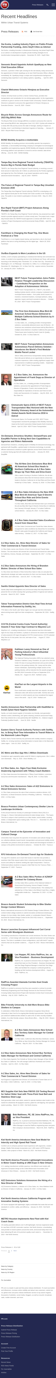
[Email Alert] (31, 31)
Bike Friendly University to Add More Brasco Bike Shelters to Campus (25, 1006)
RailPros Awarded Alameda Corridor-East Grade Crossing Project (24, 983)
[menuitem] (47, 5)
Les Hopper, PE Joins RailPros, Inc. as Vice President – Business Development (34, 955)
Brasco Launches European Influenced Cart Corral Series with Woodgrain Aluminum (25, 930)
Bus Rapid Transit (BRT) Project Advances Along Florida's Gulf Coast (25, 209)
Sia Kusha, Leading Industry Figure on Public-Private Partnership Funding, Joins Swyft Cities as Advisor (27, 45)
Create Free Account (8, 1348)
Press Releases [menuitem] (37, 5)
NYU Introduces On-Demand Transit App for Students (27, 854)
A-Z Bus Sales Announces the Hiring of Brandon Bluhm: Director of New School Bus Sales (24, 567)
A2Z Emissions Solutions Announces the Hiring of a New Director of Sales (26, 1181)
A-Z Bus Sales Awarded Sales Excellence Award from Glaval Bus (35, 521)
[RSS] (22, 31)
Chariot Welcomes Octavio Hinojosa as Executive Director (25, 91)
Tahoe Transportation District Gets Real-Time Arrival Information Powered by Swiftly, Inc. (26, 605)
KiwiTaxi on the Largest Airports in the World (33, 685)
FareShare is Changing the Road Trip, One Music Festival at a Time (25, 234)
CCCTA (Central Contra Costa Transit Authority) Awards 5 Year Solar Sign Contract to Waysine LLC (26, 625)
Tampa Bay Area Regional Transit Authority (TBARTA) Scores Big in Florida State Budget (27, 163)
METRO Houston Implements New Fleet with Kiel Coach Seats (24, 1220)
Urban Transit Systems (17, 22)
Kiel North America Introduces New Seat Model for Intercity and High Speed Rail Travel (25, 1141)
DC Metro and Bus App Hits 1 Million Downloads (24, 753)
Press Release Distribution (10, 1337)
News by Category (7, 1266)
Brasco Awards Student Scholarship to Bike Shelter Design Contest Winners (26, 905)
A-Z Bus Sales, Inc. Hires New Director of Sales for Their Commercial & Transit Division (25, 544)
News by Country (6, 1269)
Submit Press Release (9, 1330)
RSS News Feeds (7, 1366)
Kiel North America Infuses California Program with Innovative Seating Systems (26, 1199)
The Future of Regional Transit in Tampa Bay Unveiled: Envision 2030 (27, 186)
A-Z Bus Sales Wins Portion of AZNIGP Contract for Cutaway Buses (33, 878)
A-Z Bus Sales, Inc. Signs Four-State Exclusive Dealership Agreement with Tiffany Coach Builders (25, 769)
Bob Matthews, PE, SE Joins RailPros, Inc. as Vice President (33, 1115)
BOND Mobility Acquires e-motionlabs (19, 140)
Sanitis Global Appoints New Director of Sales (23, 586)
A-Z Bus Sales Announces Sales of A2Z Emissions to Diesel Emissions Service (27, 787)
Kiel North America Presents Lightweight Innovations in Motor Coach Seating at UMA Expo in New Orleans (27, 1161)
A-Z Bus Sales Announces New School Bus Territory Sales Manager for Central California (34, 1033)
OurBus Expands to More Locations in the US (23, 253)
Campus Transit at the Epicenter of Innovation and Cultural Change (25, 833)
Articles (3, 1372)
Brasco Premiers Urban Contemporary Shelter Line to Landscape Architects (27, 807)
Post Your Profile (7, 1351)
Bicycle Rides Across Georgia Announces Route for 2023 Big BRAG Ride (26, 116)
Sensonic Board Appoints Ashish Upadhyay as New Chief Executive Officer (26, 65)
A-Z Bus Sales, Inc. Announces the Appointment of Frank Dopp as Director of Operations (34, 377)
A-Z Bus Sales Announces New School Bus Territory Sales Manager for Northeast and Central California (26, 1054)
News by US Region (7, 1272)
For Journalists (6, 1280)
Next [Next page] (15, 1251)
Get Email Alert (37, 31)
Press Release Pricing (9, 1333)
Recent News (6, 1362)
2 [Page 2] (11, 1251)
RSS (25, 31)
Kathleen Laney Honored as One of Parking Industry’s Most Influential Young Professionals (32, 652)
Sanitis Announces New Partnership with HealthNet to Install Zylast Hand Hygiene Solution (27, 708)
